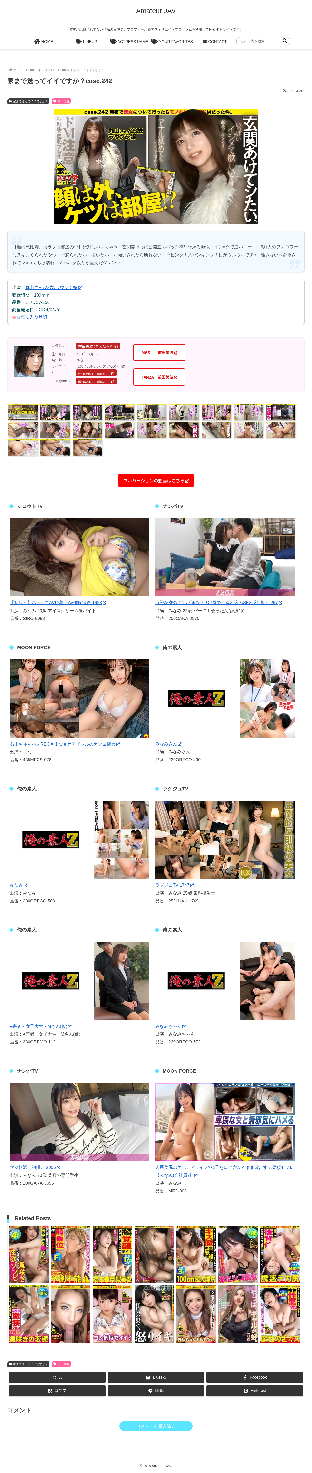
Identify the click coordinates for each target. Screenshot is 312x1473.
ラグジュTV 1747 (174, 885)
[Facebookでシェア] (254, 1377)
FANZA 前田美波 (159, 377)
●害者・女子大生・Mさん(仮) (40, 1026)
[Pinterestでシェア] (254, 1390)
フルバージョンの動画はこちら (156, 480)
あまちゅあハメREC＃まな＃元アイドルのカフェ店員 (65, 744)
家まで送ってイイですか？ (28, 101)
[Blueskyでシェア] (156, 1377)
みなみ (18, 885)
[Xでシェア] (57, 1377)
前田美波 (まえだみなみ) (98, 346)
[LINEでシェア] (156, 1390)
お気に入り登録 (32, 317)
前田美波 (61, 101)
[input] (263, 41)
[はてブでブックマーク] (57, 1390)
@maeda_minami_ (96, 372)
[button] (285, 41)
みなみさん (168, 743)
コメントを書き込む (156, 1426)
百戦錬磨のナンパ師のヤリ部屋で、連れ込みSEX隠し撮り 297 (218, 602)
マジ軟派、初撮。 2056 (35, 1167)
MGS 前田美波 (159, 352)
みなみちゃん (170, 1026)
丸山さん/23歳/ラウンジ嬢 (53, 287)
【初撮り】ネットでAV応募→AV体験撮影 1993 (58, 602)
